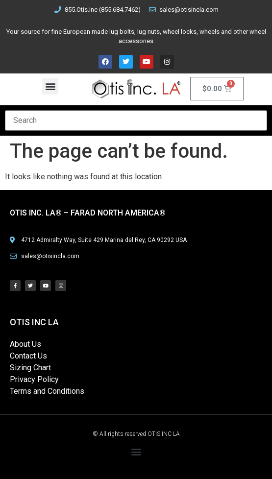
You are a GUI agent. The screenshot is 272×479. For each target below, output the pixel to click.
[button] (50, 86)
